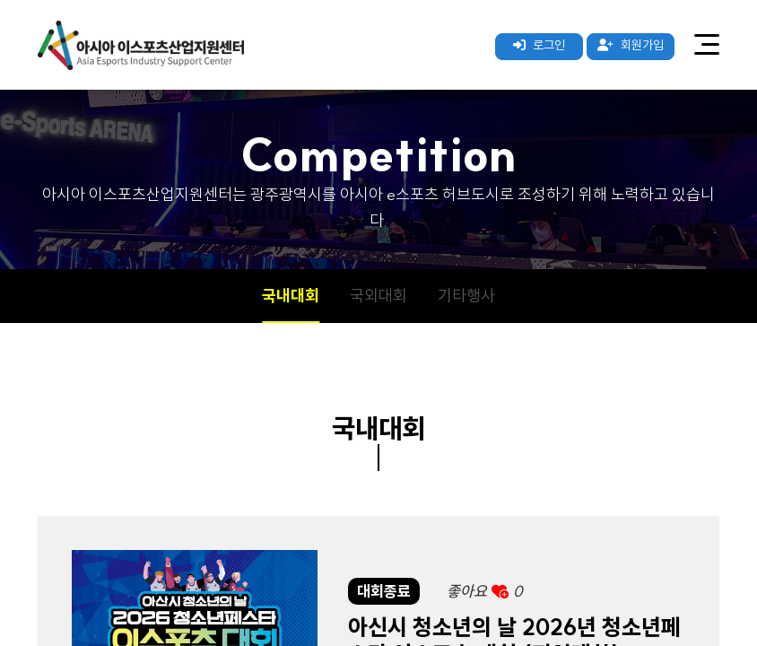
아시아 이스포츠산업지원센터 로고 (141, 45)
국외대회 (378, 295)
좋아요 (485, 590)
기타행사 (466, 295)
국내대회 (290, 295)
